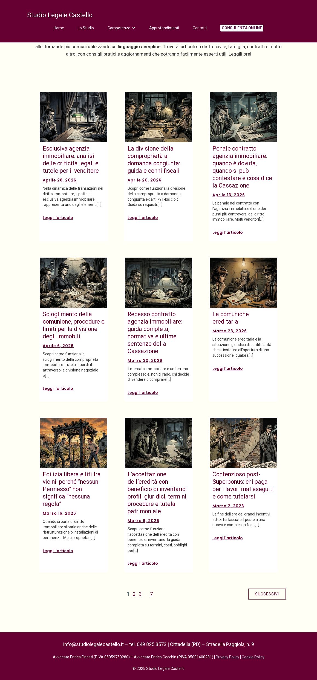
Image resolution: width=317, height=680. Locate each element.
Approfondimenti (164, 28)
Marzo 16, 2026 (59, 513)
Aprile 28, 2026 (59, 180)
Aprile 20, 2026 (145, 180)
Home (59, 28)
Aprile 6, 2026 (58, 345)
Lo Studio (86, 28)
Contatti (200, 28)
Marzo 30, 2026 (145, 360)
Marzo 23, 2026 (229, 331)
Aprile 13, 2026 (228, 195)
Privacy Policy (227, 657)
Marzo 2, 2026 (228, 506)
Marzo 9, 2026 (143, 520)
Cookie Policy (253, 657)
